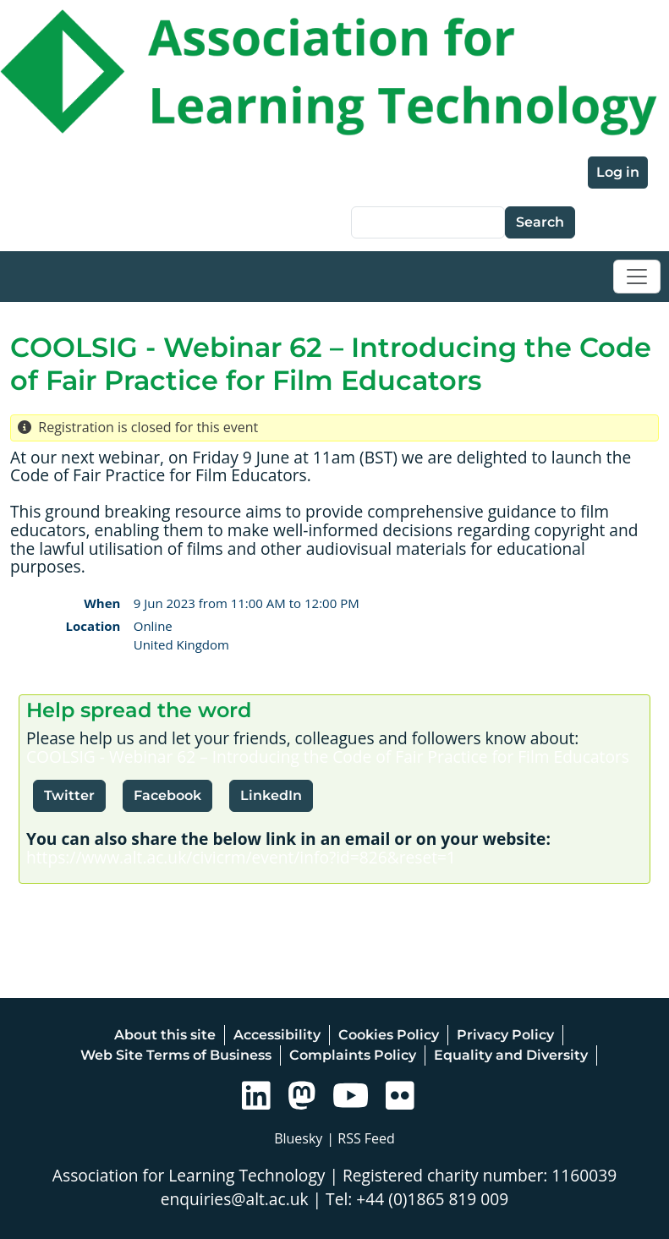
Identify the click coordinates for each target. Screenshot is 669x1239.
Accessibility (277, 1035)
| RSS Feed (360, 1138)
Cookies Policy (388, 1035)
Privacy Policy (505, 1035)
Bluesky (298, 1138)
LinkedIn (271, 795)
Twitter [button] (69, 795)
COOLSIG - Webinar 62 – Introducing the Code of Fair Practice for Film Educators (327, 756)
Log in (617, 172)
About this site (165, 1035)
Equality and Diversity (511, 1055)
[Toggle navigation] (637, 276)
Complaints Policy (352, 1055)
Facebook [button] (167, 795)
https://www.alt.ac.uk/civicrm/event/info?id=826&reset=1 (241, 857)
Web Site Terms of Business (175, 1055)
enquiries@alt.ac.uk (235, 1198)
